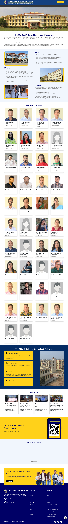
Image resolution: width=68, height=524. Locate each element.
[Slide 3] (36, 461)
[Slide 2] (34, 461)
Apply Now (10, 481)
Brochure (48, 495)
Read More (7, 412)
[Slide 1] (32, 461)
